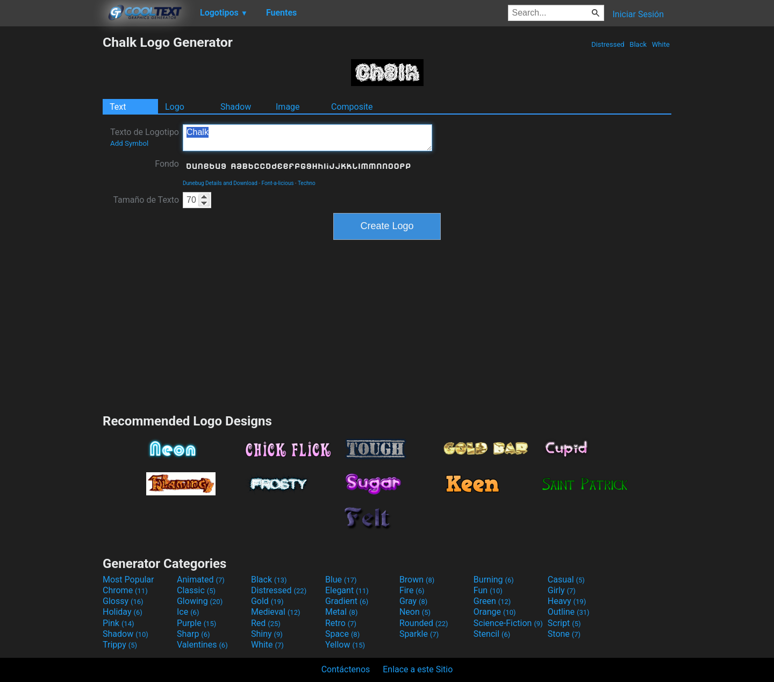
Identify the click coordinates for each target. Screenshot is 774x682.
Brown (416, 579)
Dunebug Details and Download (220, 183)
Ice (188, 612)
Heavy (567, 601)
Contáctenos (345, 669)
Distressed (608, 44)
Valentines (202, 645)
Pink (118, 623)
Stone (564, 634)
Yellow (345, 645)
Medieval (275, 612)
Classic (196, 590)
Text (118, 107)
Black (638, 44)
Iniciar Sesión (638, 14)
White (660, 44)
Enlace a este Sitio (418, 669)
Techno (307, 183)
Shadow (235, 107)
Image (288, 107)
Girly (562, 590)
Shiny (267, 634)
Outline (569, 612)
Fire (412, 590)
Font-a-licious (278, 183)
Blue (341, 579)
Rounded (423, 623)
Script (564, 623)
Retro (340, 623)
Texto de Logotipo (144, 137)
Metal (341, 612)
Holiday (122, 612)
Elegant (347, 590)
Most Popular (128, 579)
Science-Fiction (508, 623)
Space (342, 634)
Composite (352, 107)
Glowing (200, 601)
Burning (494, 579)
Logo (174, 107)
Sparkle (419, 634)
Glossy (123, 601)
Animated (201, 579)
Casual (566, 579)
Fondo (167, 164)
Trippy (120, 645)
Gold (267, 601)
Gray (413, 601)
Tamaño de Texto (146, 200)
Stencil (492, 634)
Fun (488, 590)
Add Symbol (129, 143)
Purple (196, 623)
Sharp (193, 634)
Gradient (346, 601)
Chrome (125, 590)
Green (492, 601)
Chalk (307, 137)
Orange (495, 612)
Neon (415, 612)
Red (266, 623)
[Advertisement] (51, 195)
